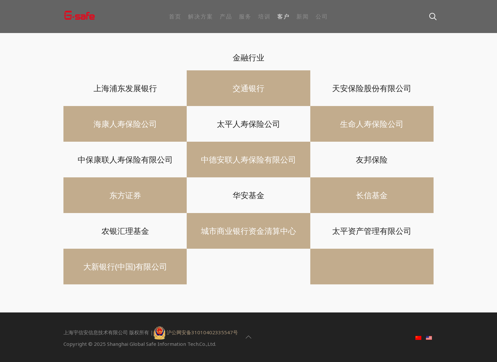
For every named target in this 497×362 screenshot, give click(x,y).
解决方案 (200, 16)
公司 (322, 16)
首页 (175, 16)
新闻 (302, 16)
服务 (245, 16)
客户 (283, 16)
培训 (264, 16)
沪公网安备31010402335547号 (202, 332)
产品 (226, 16)
